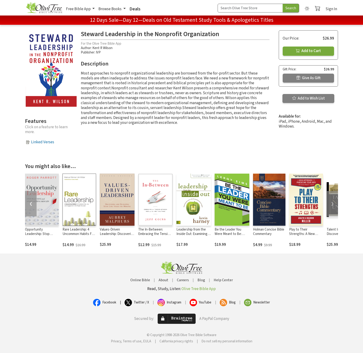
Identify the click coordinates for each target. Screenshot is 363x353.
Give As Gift (308, 78)
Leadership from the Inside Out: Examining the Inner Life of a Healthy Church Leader (193, 236)
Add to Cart (308, 51)
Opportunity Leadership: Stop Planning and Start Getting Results (38, 236)
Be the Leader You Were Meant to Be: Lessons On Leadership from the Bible (232, 236)
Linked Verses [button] (42, 142)
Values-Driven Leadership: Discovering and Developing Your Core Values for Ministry (117, 236)
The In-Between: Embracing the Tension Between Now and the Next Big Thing (154, 236)
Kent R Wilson (102, 48)
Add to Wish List (308, 98)
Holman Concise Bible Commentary (268, 231)
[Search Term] (250, 8)
